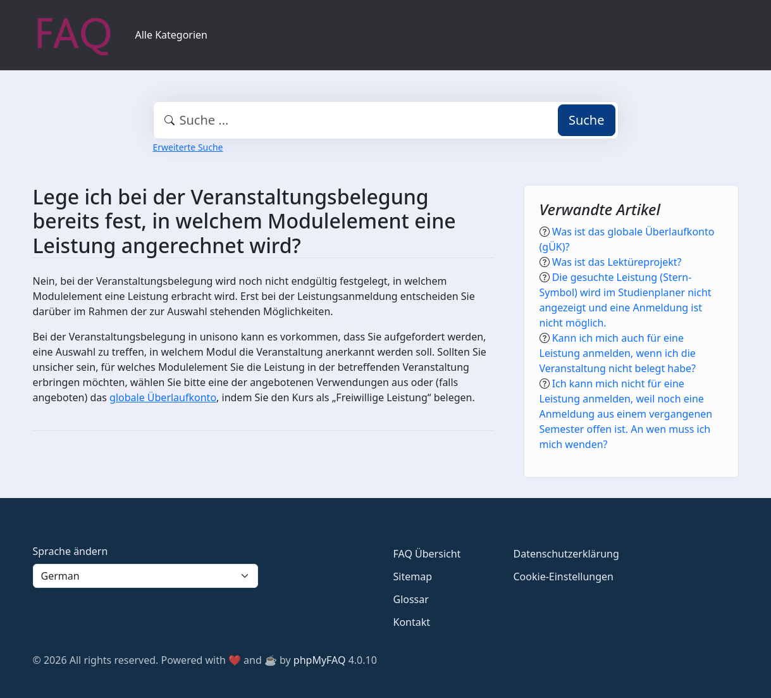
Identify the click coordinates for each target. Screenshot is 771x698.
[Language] (145, 576)
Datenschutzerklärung (566, 554)
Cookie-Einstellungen (564, 576)
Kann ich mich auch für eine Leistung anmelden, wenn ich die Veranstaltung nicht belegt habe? (618, 353)
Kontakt (412, 622)
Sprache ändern (70, 551)
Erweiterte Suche (188, 147)
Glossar (411, 599)
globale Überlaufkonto (162, 397)
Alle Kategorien (171, 35)
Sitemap (413, 576)
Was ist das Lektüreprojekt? (617, 262)
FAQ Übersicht (427, 554)
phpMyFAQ (319, 660)
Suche (587, 119)
